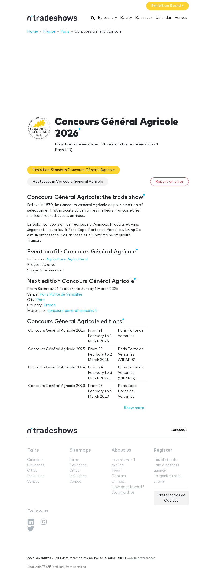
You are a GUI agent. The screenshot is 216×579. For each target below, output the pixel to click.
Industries (36, 476)
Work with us (123, 492)
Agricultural (77, 259)
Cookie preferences (141, 558)
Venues (181, 17)
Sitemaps (80, 450)
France (50, 305)
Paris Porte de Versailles (61, 294)
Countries (36, 465)
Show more (134, 408)
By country (107, 17)
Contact (119, 476)
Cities (32, 470)
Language (179, 429)
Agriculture (56, 259)
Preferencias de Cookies (171, 498)
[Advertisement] (108, 72)
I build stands (165, 460)
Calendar (163, 17)
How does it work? (128, 487)
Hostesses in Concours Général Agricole (67, 181)
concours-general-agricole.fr (73, 310)
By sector (143, 17)
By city (126, 17)
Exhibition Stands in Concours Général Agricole (73, 170)
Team (116, 470)
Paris (40, 300)
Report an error (169, 181)
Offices (118, 481)
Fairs (33, 450)
